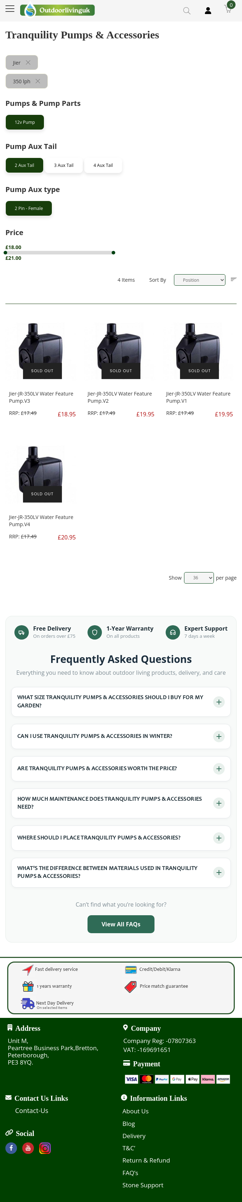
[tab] (66, 124)
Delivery (133, 1136)
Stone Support (142, 1185)
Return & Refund (146, 1160)
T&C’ (128, 1148)
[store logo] (57, 9)
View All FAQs (121, 924)
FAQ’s (130, 1173)
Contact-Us (31, 1110)
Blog (128, 1123)
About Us (135, 1111)
